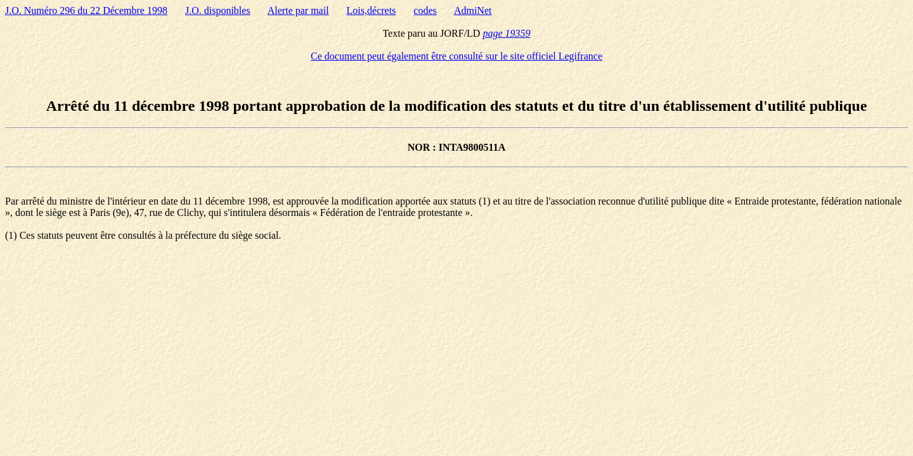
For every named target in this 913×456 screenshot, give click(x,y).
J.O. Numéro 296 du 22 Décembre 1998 (86, 10)
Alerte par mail (298, 10)
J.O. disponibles (217, 10)
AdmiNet (473, 10)
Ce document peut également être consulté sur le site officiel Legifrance (456, 56)
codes (424, 10)
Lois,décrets (371, 10)
